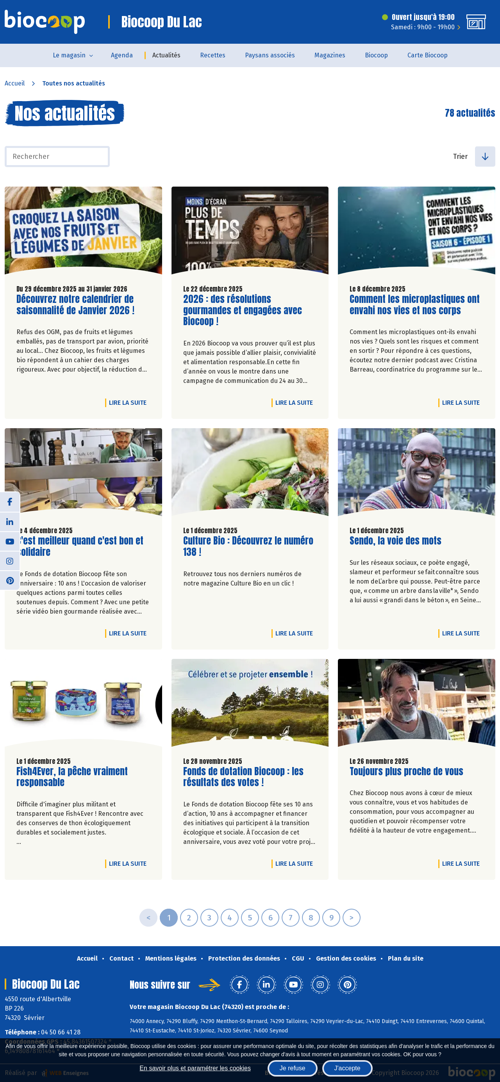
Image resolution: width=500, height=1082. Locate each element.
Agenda (122, 55)
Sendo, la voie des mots (395, 540)
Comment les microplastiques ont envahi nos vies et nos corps (415, 305)
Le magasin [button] (69, 55)
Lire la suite (129, 402)
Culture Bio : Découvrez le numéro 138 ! (248, 546)
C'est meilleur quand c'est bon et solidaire (79, 546)
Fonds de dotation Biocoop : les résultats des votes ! (243, 777)
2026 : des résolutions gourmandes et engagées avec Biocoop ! (242, 310)
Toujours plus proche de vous (406, 771)
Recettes (212, 55)
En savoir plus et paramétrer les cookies (195, 1068)
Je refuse (292, 1068)
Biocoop (376, 55)
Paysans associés (270, 55)
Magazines (329, 55)
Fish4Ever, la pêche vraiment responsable (72, 777)
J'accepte (347, 1068)
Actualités (166, 55)
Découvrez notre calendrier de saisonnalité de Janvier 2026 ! (75, 305)
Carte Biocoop (427, 55)
